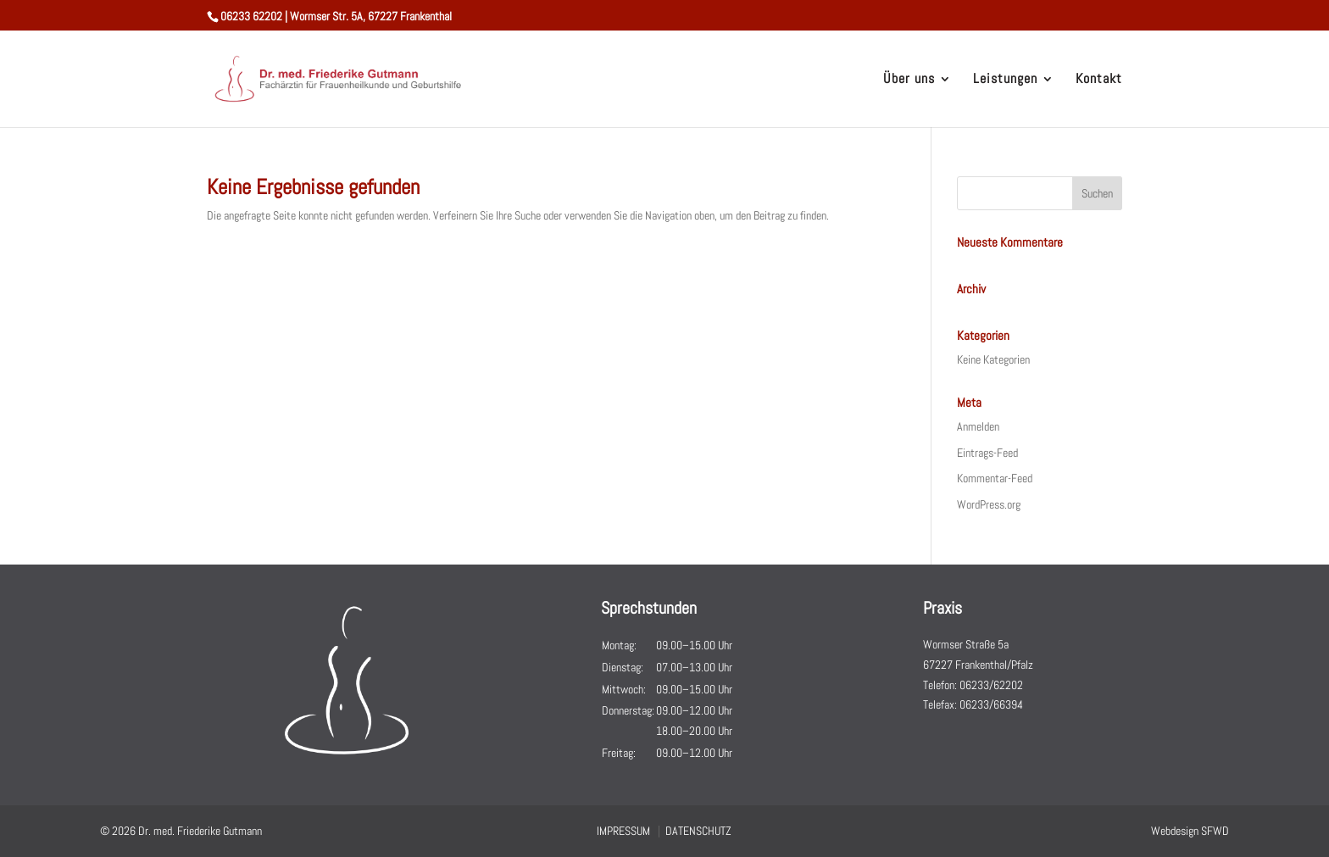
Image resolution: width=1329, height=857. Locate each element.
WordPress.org (988, 504)
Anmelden (978, 426)
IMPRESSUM (623, 830)
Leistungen (1005, 80)
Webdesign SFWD (1190, 830)
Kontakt (1099, 80)
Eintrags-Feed (987, 452)
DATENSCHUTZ (698, 830)
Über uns (909, 80)
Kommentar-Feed (994, 478)
